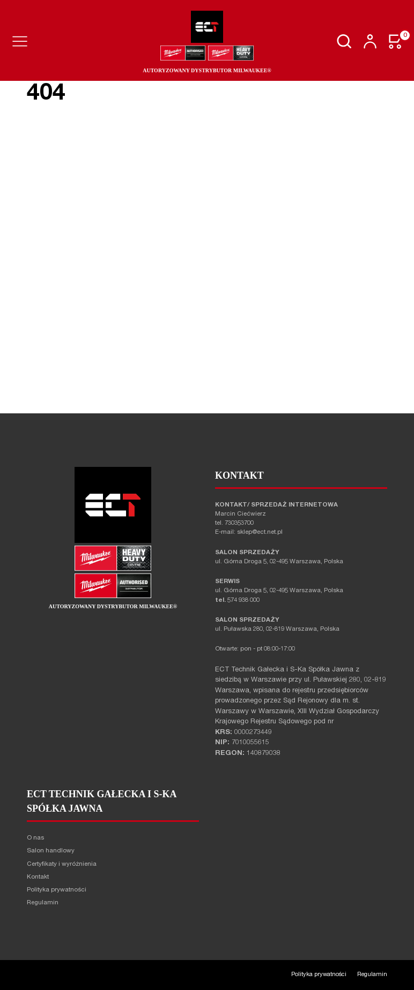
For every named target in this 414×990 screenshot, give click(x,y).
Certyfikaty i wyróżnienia (62, 864)
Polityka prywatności (56, 890)
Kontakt (38, 877)
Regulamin (42, 903)
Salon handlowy (51, 851)
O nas (35, 838)
